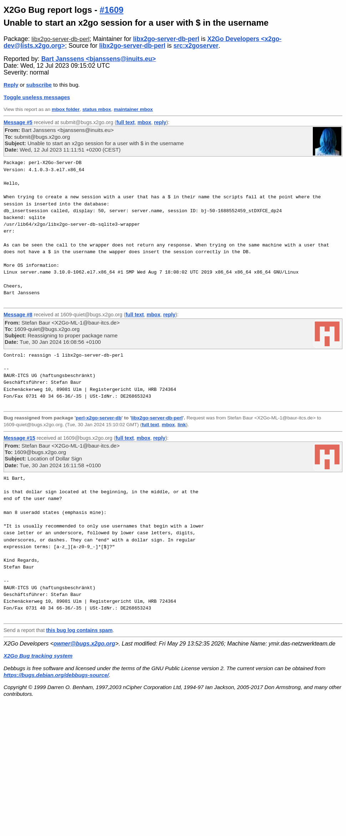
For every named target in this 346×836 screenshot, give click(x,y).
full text (125, 122)
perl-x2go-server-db (98, 417)
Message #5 (18, 122)
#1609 (111, 10)
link (182, 424)
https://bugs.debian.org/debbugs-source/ (56, 675)
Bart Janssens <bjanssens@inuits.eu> (98, 58)
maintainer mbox (133, 109)
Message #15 (19, 438)
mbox (144, 122)
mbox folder (66, 109)
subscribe (39, 85)
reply (160, 122)
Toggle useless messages (37, 97)
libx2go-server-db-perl (60, 39)
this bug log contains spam (79, 630)
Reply (11, 85)
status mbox (96, 109)
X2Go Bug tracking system (38, 656)
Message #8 (18, 314)
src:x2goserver (195, 45)
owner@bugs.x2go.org (84, 644)
